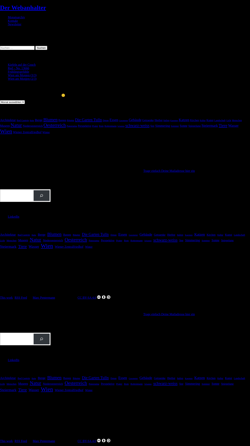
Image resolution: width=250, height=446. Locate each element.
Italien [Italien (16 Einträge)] (166, 120)
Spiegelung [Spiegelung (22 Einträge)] (194, 125)
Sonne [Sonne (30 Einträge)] (184, 125)
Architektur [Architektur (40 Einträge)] (8, 120)
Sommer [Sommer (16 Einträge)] (175, 126)
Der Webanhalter (23, 7)
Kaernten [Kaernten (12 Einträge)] (174, 120)
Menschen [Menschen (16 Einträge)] (237, 120)
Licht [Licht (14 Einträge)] (228, 120)
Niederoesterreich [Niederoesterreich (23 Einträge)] (33, 125)
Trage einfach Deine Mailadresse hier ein (169, 170)
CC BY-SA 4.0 (94, 297)
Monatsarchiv (16, 17)
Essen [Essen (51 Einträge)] (114, 120)
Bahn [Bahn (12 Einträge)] (32, 120)
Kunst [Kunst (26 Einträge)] (209, 120)
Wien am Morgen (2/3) (22, 78)
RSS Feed (21, 297)
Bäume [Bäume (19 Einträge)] (70, 120)
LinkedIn (13, 216)
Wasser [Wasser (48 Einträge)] (233, 125)
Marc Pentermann (44, 297)
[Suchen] (42, 195)
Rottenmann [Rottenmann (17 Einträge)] (110, 126)
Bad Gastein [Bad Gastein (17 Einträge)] (23, 120)
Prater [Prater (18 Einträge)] (95, 125)
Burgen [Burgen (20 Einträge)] (62, 120)
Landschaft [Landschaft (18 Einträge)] (220, 120)
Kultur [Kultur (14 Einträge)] (203, 120)
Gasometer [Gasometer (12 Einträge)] (123, 120)
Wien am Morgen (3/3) (22, 75)
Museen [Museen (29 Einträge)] (5, 125)
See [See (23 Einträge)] (152, 125)
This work (6, 297)
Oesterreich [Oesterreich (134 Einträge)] (55, 125)
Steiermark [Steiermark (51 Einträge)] (210, 125)
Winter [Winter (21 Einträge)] (46, 132)
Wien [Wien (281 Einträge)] (6, 131)
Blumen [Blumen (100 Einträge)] (50, 119)
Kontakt (13, 20)
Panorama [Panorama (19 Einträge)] (72, 125)
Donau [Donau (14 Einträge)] (106, 120)
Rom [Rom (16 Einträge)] (101, 126)
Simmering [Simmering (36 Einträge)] (162, 126)
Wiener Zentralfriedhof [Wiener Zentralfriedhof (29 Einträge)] (27, 132)
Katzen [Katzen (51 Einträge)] (184, 120)
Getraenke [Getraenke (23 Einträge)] (148, 120)
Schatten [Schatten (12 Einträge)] (121, 126)
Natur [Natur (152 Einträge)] (16, 125)
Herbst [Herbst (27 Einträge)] (158, 120)
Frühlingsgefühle (18, 71)
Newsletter (14, 24)
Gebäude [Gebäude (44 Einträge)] (135, 120)
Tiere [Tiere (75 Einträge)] (223, 125)
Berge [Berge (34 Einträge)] (38, 120)
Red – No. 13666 (18, 68)
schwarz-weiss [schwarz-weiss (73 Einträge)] (137, 125)
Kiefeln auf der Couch (22, 64)
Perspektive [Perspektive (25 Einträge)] (84, 125)
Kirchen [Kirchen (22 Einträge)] (194, 120)
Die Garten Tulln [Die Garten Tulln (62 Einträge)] (88, 120)
